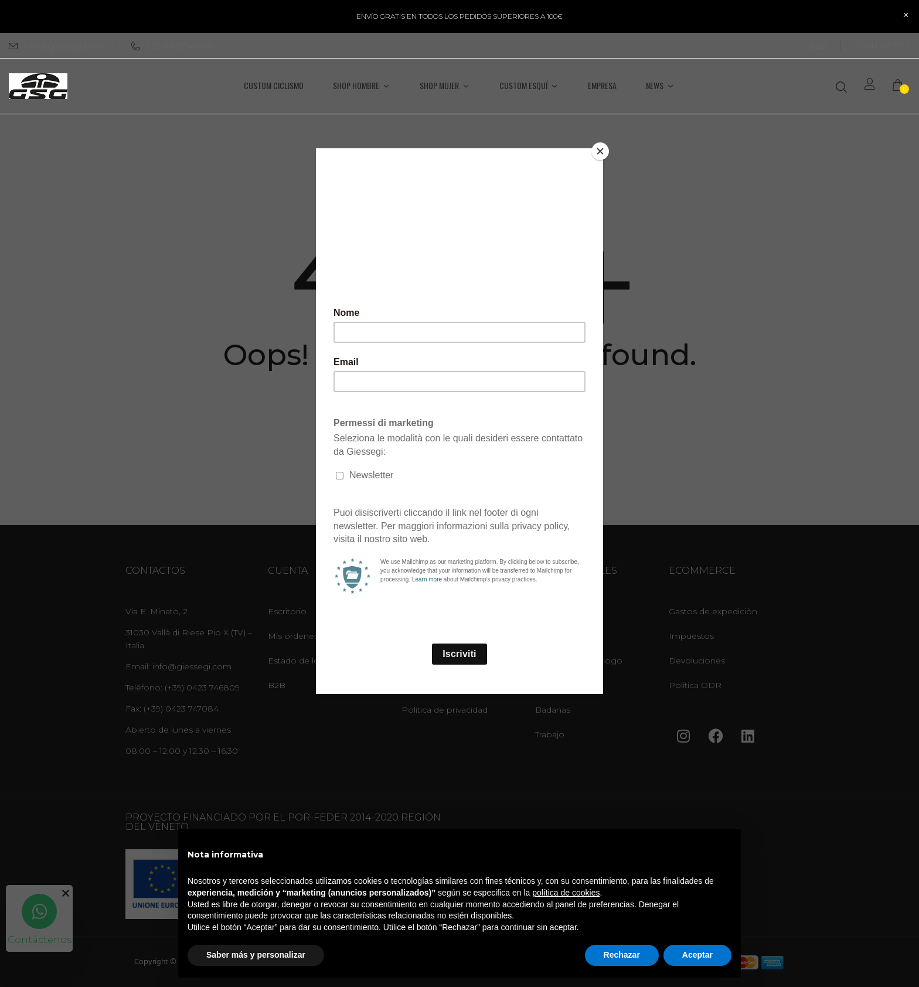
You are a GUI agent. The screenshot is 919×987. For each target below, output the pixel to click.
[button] (901, 86)
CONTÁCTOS (884, 45)
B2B (817, 45)
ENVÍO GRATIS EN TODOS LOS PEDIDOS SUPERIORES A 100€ (459, 16)
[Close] (600, 151)
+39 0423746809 (172, 45)
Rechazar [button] (622, 954)
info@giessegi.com (63, 45)
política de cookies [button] (566, 892)
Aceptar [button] (697, 954)
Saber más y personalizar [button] (255, 954)
